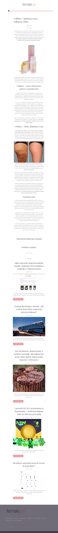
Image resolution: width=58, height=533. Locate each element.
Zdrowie (26, 10)
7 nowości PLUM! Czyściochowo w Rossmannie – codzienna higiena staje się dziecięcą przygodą (29, 411)
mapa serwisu (18, 520)
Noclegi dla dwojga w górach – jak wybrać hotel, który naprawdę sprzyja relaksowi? (29, 309)
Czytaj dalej (18, 299)
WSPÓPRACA (9, 518)
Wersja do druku (29, 253)
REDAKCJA (30, 518)
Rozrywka (42, 10)
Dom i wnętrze (36, 10)
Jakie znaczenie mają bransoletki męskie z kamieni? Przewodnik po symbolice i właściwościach (29, 266)
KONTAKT (16, 518)
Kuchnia (21, 10)
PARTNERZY (23, 518)
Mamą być (47, 10)
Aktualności (12, 10)
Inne (51, 10)
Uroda (30, 10)
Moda (17, 10)
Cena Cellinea (18, 102)
